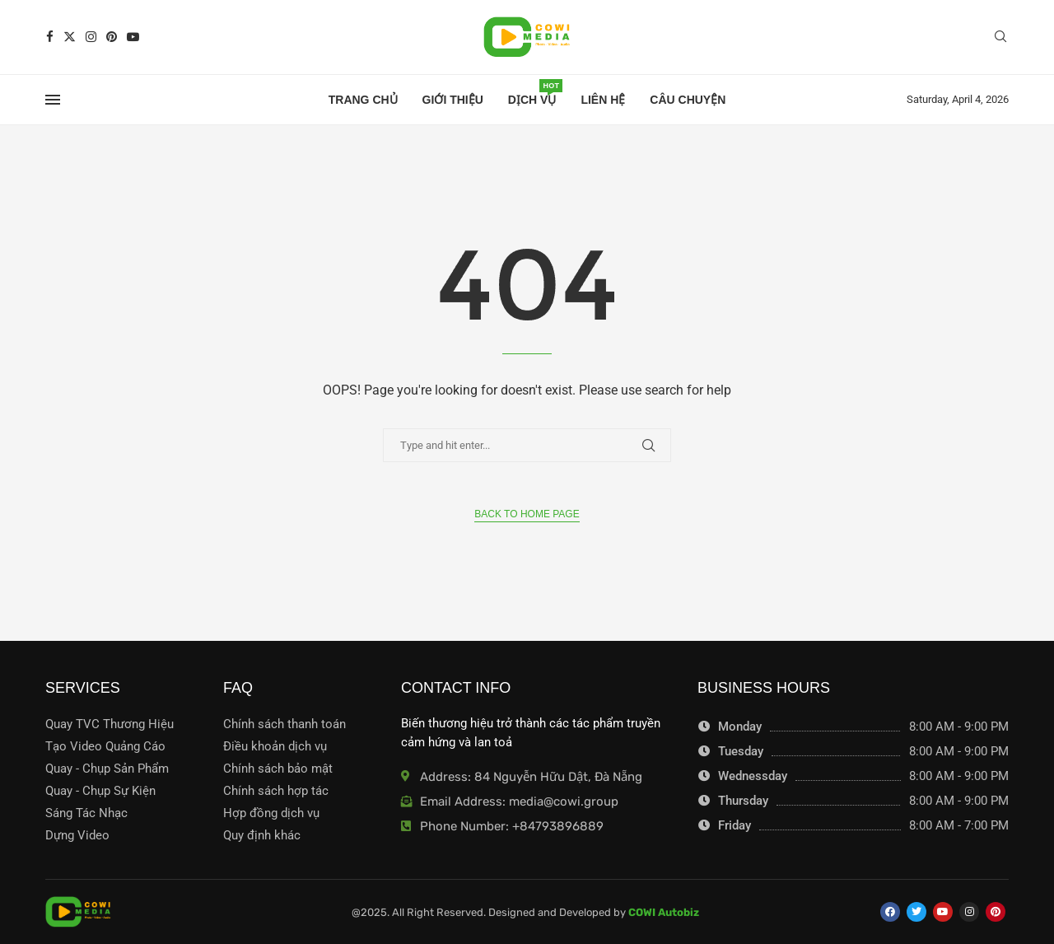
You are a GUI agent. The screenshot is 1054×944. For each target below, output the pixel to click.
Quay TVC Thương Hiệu (109, 724)
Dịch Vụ (532, 94)
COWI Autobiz (663, 912)
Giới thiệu (452, 99)
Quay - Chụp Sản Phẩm (107, 769)
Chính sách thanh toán (284, 724)
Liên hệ (603, 99)
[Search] (1000, 37)
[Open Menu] (52, 99)
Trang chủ (363, 99)
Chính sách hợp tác (276, 791)
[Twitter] (70, 37)
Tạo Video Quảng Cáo (105, 747)
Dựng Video (77, 836)
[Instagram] (91, 37)
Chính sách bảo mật (278, 769)
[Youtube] (133, 37)
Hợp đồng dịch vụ (271, 813)
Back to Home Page (526, 514)
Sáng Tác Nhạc (86, 813)
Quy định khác (262, 836)
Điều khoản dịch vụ (275, 747)
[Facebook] (49, 37)
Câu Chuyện (687, 99)
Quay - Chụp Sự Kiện (100, 791)
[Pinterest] (111, 37)
